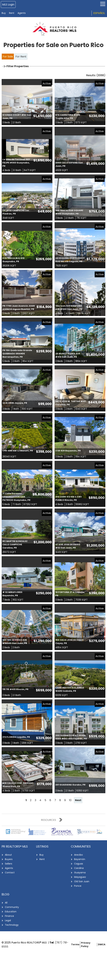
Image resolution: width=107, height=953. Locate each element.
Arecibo (78, 854)
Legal (8, 920)
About (8, 854)
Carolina (79, 868)
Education (10, 911)
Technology (12, 925)
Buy (4, 13)
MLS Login (8, 4)
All (6, 902)
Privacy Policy (85, 944)
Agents (22, 13)
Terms (75, 944)
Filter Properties (17, 66)
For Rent (20, 56)
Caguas (78, 863)
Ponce (77, 886)
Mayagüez (80, 877)
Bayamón (79, 859)
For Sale (8, 56)
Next (78, 800)
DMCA (101, 944)
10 (70, 800)
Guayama (80, 872)
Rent (11, 13)
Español (99, 13)
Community (12, 907)
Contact (10, 872)
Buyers (8, 859)
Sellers (8, 863)
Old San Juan (81, 881)
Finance (9, 916)
